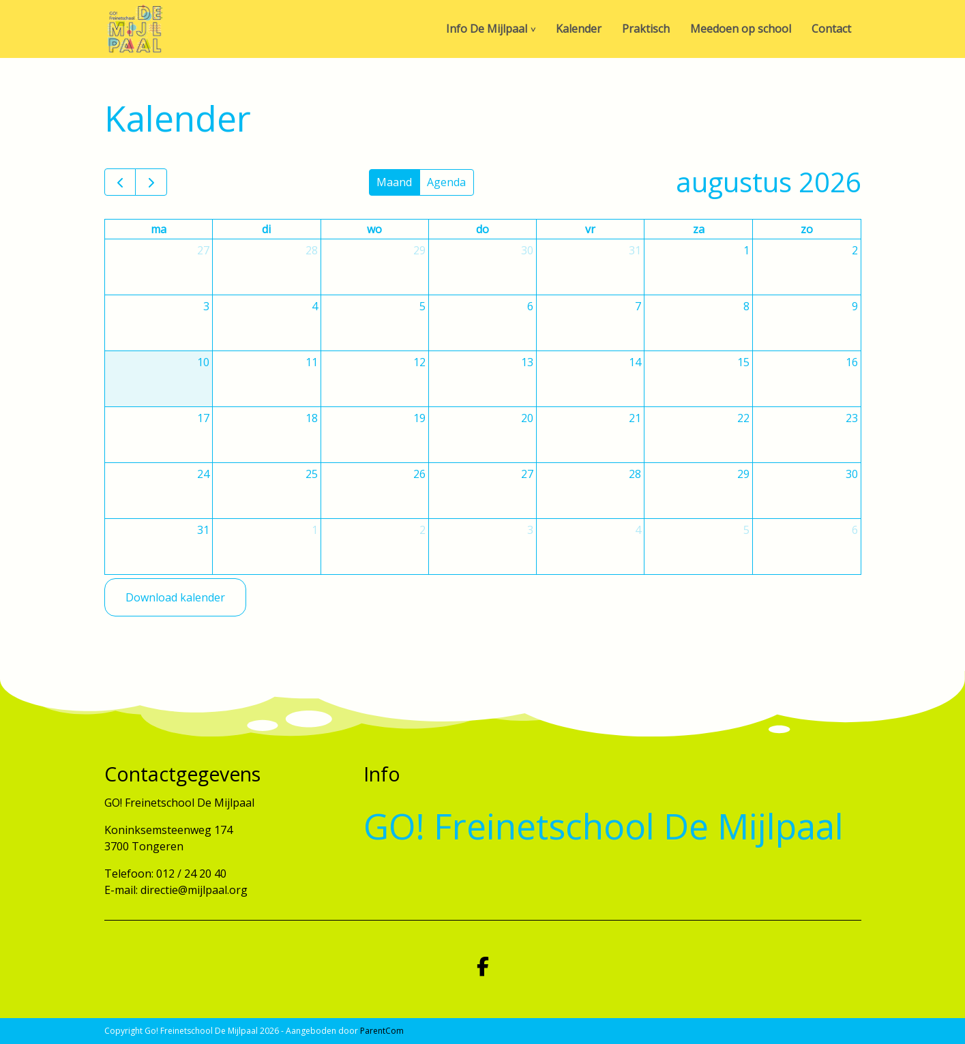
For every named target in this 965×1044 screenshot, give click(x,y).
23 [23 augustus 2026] (852, 418)
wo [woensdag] (374, 229)
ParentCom (382, 1030)
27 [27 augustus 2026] (527, 473)
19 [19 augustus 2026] (419, 418)
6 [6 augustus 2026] (530, 306)
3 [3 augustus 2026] (206, 306)
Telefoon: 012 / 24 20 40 (165, 873)
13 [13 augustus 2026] (527, 362)
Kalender (579, 28)
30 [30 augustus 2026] (852, 473)
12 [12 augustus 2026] (419, 362)
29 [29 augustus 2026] (743, 473)
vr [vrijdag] (590, 229)
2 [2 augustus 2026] (855, 250)
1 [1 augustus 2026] (746, 250)
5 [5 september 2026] (746, 529)
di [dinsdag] (266, 229)
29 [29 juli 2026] (419, 250)
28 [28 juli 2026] (312, 250)
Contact (831, 28)
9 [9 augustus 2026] (855, 306)
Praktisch (646, 28)
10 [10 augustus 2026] (203, 362)
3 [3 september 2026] (530, 529)
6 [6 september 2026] (855, 529)
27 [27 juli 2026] (203, 250)
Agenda (446, 182)
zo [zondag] (807, 229)
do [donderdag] (482, 229)
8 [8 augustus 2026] (746, 306)
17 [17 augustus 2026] (203, 418)
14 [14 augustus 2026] (635, 362)
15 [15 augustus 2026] (743, 362)
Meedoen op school (740, 28)
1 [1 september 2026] (315, 529)
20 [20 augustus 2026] (527, 418)
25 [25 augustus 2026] (312, 473)
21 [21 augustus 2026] (635, 418)
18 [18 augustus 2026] (312, 418)
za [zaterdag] (698, 229)
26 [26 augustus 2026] (419, 473)
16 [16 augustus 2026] (852, 362)
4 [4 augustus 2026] (315, 306)
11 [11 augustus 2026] (312, 362)
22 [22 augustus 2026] (743, 418)
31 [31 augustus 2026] (203, 529)
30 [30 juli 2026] (527, 250)
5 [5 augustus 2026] (422, 306)
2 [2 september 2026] (422, 529)
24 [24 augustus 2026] (203, 473)
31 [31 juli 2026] (635, 250)
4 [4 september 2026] (638, 529)
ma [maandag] (158, 229)
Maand (394, 182)
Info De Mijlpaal (486, 28)
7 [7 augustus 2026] (638, 306)
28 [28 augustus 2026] (635, 473)
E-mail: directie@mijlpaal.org (176, 889)
